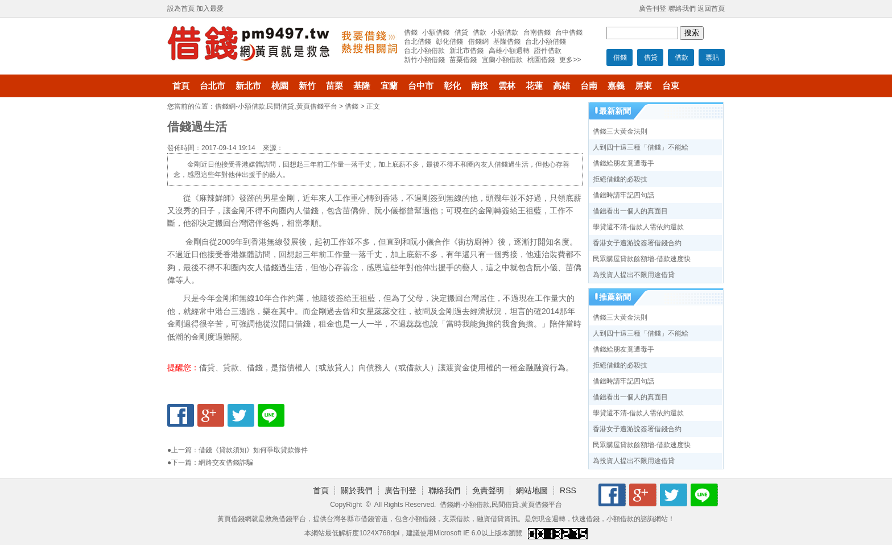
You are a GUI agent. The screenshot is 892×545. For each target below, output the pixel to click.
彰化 (452, 85)
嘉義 (616, 85)
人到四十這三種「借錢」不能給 (640, 147)
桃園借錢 (541, 60)
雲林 (506, 85)
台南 (588, 85)
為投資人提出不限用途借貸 (634, 275)
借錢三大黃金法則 (620, 131)
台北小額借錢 (545, 42)
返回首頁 (711, 9)
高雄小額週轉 (509, 51)
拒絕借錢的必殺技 (620, 179)
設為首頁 (181, 9)
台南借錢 (537, 32)
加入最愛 (210, 9)
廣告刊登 (652, 9)
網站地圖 (532, 490)
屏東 (643, 85)
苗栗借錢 (463, 60)
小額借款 (504, 32)
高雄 (561, 85)
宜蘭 (389, 85)
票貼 (712, 57)
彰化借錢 (449, 42)
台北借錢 (417, 42)
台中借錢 (569, 32)
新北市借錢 (466, 51)
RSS (568, 490)
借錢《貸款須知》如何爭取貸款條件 (253, 450)
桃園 (279, 85)
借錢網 (478, 42)
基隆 (361, 85)
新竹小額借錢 (424, 60)
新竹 (307, 85)
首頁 (180, 85)
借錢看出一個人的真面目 (630, 211)
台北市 (212, 85)
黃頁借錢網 (234, 519)
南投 (479, 85)
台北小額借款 (424, 51)
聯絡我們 (682, 9)
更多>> (570, 60)
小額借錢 (435, 32)
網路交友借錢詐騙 (226, 462)
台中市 (420, 85)
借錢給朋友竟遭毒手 (623, 163)
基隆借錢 (507, 42)
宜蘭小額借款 (502, 60)
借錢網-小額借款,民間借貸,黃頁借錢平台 (276, 106)
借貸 (651, 57)
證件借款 (547, 51)
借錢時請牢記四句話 (623, 195)
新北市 (248, 85)
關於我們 (357, 490)
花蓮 (534, 85)
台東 (670, 85)
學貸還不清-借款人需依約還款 (638, 227)
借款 (681, 57)
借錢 (620, 57)
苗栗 (334, 85)
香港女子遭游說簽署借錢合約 (637, 243)
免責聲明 (488, 490)
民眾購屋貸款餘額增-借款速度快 (642, 259)
